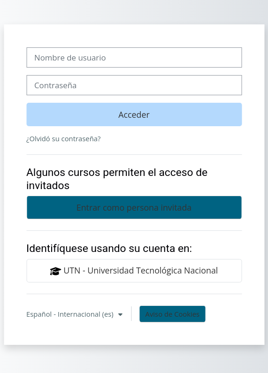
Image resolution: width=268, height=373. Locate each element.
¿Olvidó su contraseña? (63, 138)
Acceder (133, 114)
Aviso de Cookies (172, 314)
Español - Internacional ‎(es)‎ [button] (70, 314)
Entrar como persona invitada (134, 207)
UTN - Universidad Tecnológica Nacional (134, 271)
